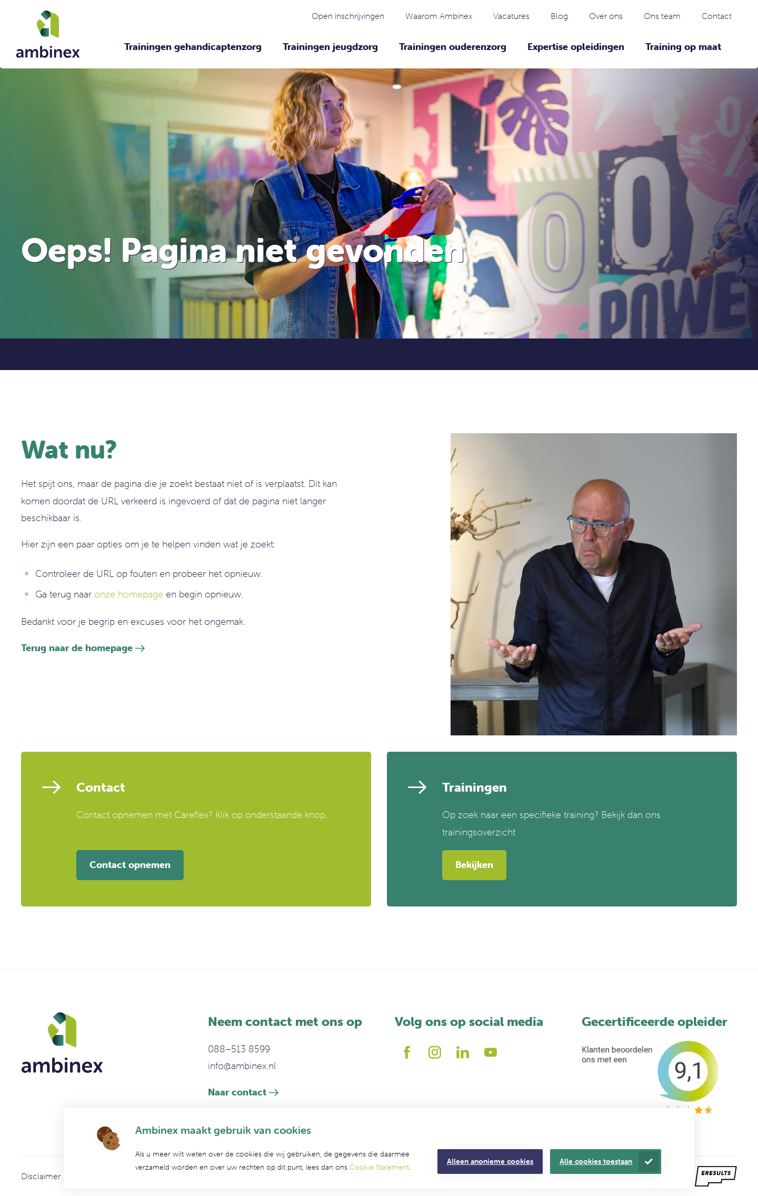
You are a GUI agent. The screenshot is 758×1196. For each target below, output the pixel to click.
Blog (559, 16)
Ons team (662, 16)
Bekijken (474, 865)
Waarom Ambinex (438, 16)
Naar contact (237, 1092)
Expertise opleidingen (575, 47)
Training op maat (683, 47)
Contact (717, 16)
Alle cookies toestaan (596, 1161)
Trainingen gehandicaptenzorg (193, 47)
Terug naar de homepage (77, 648)
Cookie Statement (379, 1167)
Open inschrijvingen (348, 16)
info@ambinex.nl (242, 1066)
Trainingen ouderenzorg (452, 47)
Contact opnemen (130, 865)
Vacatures (511, 16)
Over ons (606, 16)
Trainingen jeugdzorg (330, 47)
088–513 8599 (239, 1049)
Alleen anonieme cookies (490, 1161)
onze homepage (128, 594)
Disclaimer (41, 1176)
